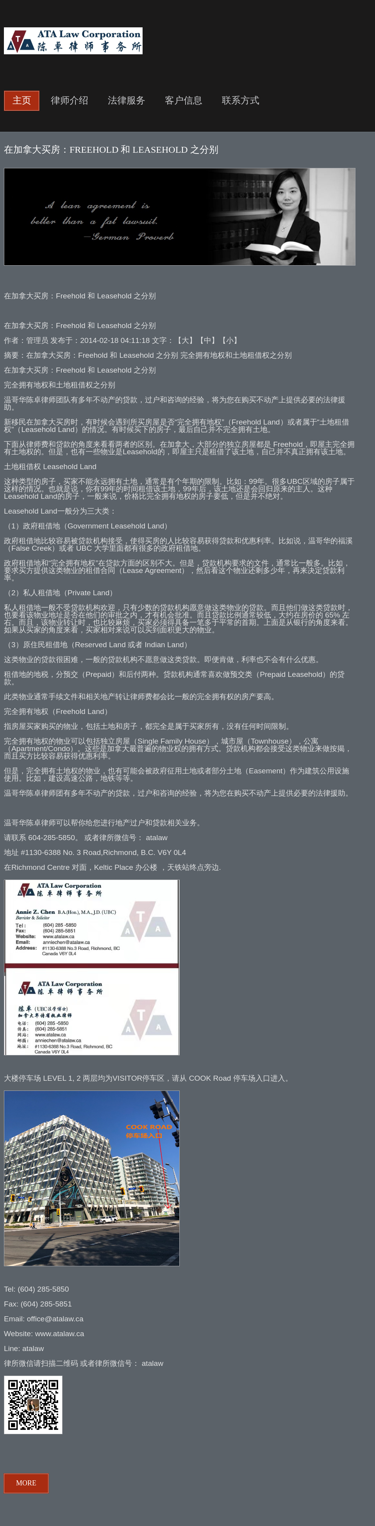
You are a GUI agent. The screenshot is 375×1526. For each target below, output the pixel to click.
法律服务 (126, 100)
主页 (21, 100)
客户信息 (183, 100)
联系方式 (240, 100)
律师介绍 (69, 100)
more (26, 1483)
